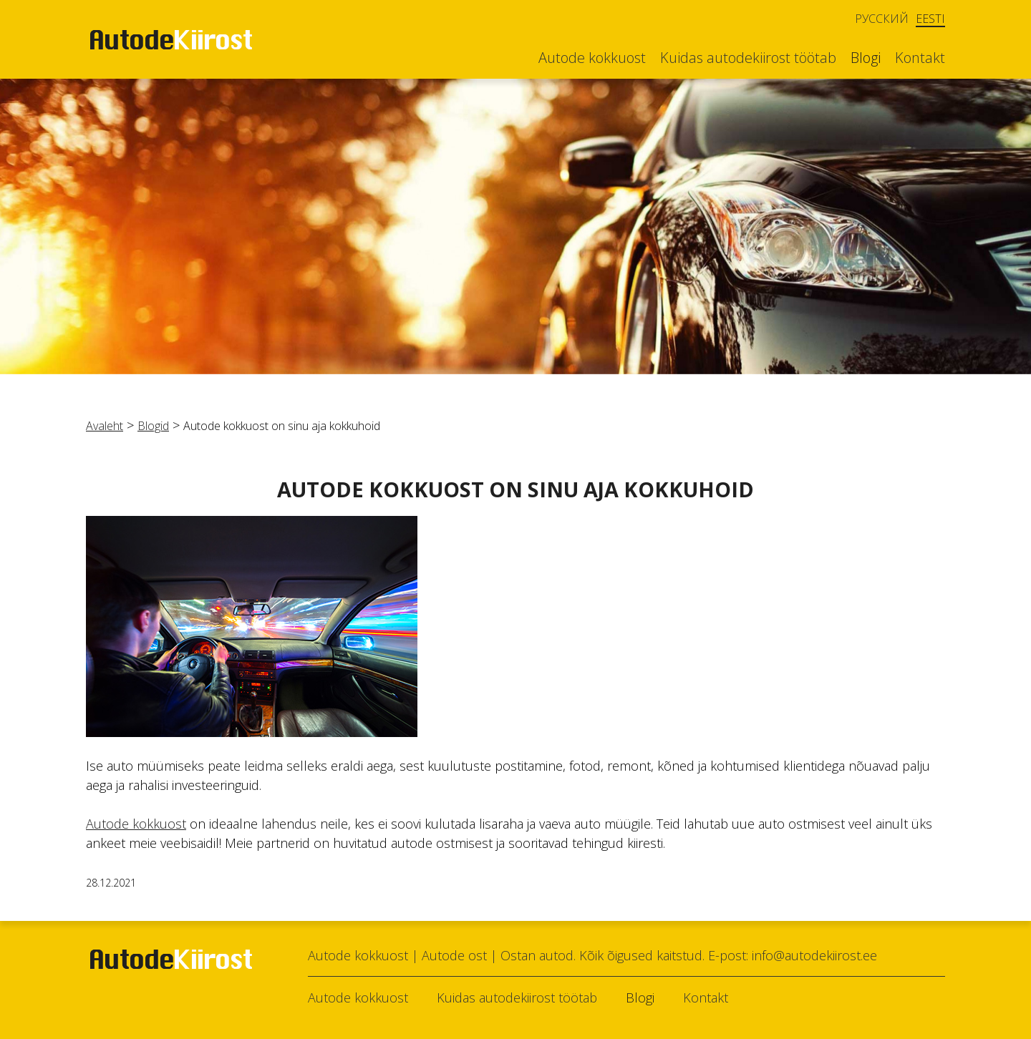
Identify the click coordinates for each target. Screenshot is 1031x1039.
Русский (882, 18)
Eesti (930, 18)
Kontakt (920, 58)
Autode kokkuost (592, 58)
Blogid (153, 426)
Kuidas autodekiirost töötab (748, 58)
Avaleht (104, 426)
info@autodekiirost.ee (814, 955)
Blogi (866, 58)
